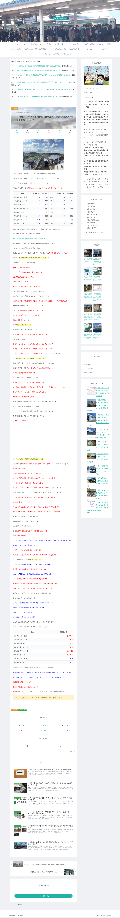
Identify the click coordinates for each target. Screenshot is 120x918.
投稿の (87, 365)
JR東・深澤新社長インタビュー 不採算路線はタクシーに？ (88, 260)
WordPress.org (88, 372)
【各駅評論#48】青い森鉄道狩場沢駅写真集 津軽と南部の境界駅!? (38, 66)
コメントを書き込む (43, 896)
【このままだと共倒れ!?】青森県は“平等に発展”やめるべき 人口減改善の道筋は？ (42, 75)
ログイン (86, 361)
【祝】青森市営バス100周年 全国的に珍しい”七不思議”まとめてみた (39, 96)
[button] (110, 348)
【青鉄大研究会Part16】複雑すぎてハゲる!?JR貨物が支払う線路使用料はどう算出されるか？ (97, 297)
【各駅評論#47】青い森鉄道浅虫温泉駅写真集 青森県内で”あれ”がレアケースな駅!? (44, 82)
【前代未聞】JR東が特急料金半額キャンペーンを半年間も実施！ (97, 279)
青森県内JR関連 (22, 709)
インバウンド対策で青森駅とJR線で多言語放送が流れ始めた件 (88, 279)
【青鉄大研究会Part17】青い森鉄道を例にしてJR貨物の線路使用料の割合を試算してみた (88, 316)
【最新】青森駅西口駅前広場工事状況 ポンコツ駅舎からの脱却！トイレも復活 (97, 335)
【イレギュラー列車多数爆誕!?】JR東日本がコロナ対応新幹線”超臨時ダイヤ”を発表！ (88, 335)
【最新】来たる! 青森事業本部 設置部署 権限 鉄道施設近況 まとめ (38, 70)
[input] (96, 348)
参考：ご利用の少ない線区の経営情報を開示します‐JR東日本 (29, 238)
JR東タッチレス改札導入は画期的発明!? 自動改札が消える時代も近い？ (88, 295)
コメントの (88, 368)
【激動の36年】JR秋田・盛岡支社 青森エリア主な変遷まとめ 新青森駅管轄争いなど (44, 89)
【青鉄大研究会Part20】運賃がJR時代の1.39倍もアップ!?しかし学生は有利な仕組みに (97, 316)
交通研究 (14, 709)
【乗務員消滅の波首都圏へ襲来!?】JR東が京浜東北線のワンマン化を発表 (97, 261)
